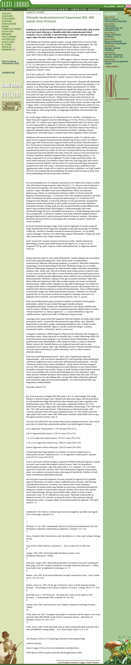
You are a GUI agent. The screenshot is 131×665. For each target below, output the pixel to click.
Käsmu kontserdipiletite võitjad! (116, 62)
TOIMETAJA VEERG (11, 29)
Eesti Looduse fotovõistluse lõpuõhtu (116, 20)
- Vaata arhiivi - (112, 66)
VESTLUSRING (9, 37)
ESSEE (5, 26)
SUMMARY (7, 49)
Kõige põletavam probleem (113, 36)
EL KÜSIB (6, 44)
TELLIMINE (109, 6)
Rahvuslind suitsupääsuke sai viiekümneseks (113, 28)
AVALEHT (6, 13)
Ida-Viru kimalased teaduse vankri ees (114, 56)
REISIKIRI (6, 34)
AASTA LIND (8, 42)
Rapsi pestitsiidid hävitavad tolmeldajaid (116, 42)
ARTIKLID (6, 47)
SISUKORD (7, 16)
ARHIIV (120, 6)
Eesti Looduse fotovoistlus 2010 (9, 62)
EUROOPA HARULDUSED (9, 22)
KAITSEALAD (8, 39)
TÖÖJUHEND (8, 19)
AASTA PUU (8, 31)
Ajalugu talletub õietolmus (112, 49)
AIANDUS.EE (7, 73)
